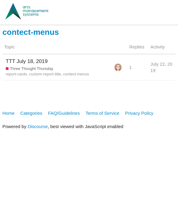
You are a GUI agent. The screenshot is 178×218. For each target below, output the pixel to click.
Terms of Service (102, 113)
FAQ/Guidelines (64, 113)
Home (8, 113)
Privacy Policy (139, 113)
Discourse (38, 126)
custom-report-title (45, 74)
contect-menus (76, 74)
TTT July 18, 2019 (26, 61)
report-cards (16, 74)
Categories (31, 113)
